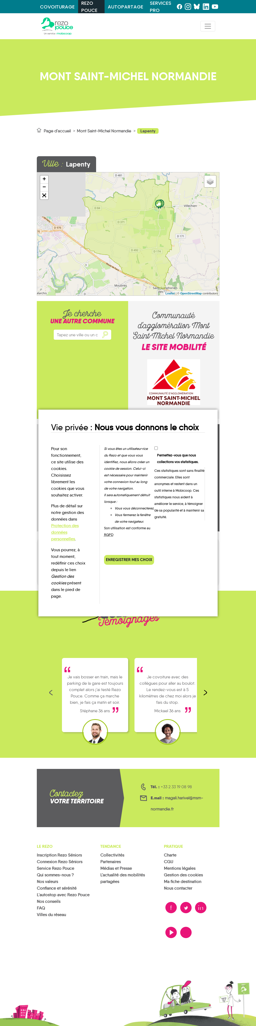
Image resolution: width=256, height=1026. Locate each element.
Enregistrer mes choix (129, 559)
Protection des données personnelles (65, 532)
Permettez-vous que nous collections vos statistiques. (178, 458)
